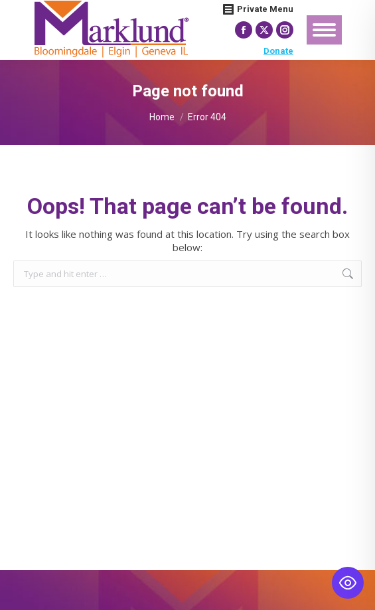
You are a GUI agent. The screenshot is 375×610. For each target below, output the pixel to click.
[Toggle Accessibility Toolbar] (348, 582)
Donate (278, 51)
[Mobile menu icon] (324, 30)
